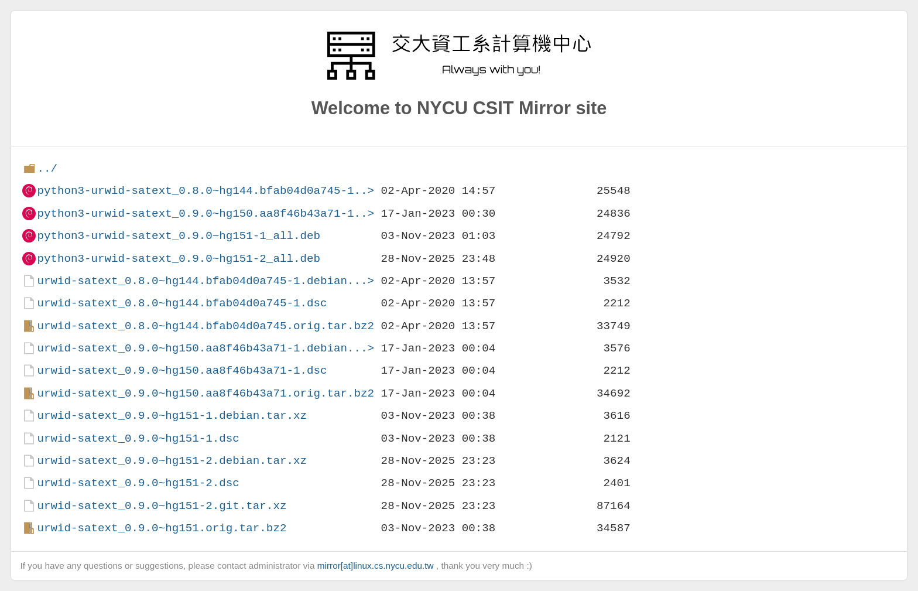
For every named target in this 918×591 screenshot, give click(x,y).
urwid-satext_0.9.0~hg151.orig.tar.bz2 (161, 528)
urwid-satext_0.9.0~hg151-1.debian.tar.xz (172, 415)
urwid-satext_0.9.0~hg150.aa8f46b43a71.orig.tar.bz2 (205, 393)
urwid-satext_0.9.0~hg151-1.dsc (138, 438)
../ (47, 168)
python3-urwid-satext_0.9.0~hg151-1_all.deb (178, 236)
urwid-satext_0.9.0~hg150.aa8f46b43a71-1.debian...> (205, 348)
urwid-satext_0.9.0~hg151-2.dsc (138, 483)
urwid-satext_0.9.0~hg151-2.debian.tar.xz (172, 461)
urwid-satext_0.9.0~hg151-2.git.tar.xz (161, 506)
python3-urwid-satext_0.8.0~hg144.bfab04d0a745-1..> (205, 191)
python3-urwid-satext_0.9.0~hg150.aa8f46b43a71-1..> (205, 213)
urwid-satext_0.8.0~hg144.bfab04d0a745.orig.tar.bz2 (205, 326)
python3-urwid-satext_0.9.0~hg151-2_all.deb (178, 259)
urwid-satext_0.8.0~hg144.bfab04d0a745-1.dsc (182, 303)
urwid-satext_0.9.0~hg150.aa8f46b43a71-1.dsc (182, 370)
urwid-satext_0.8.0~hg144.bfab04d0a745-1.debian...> (205, 281)
